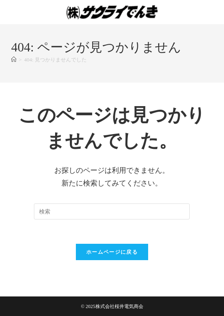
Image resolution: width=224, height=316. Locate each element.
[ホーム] (13, 60)
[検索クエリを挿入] (112, 211)
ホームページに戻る (112, 252)
